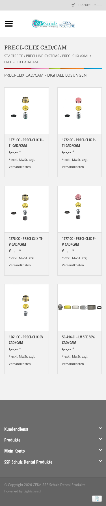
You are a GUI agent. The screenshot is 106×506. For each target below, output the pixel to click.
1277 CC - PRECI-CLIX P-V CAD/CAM (79, 241)
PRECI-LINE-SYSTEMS (42, 55)
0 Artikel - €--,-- (87, 5)
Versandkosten (20, 167)
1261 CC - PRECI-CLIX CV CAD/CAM (26, 339)
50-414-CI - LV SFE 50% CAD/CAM (78, 339)
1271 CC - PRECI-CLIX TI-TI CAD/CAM (26, 142)
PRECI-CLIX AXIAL (75, 55)
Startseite (13, 55)
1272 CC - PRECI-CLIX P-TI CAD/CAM (79, 142)
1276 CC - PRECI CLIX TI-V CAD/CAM (26, 241)
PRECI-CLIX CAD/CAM (21, 62)
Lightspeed (32, 491)
